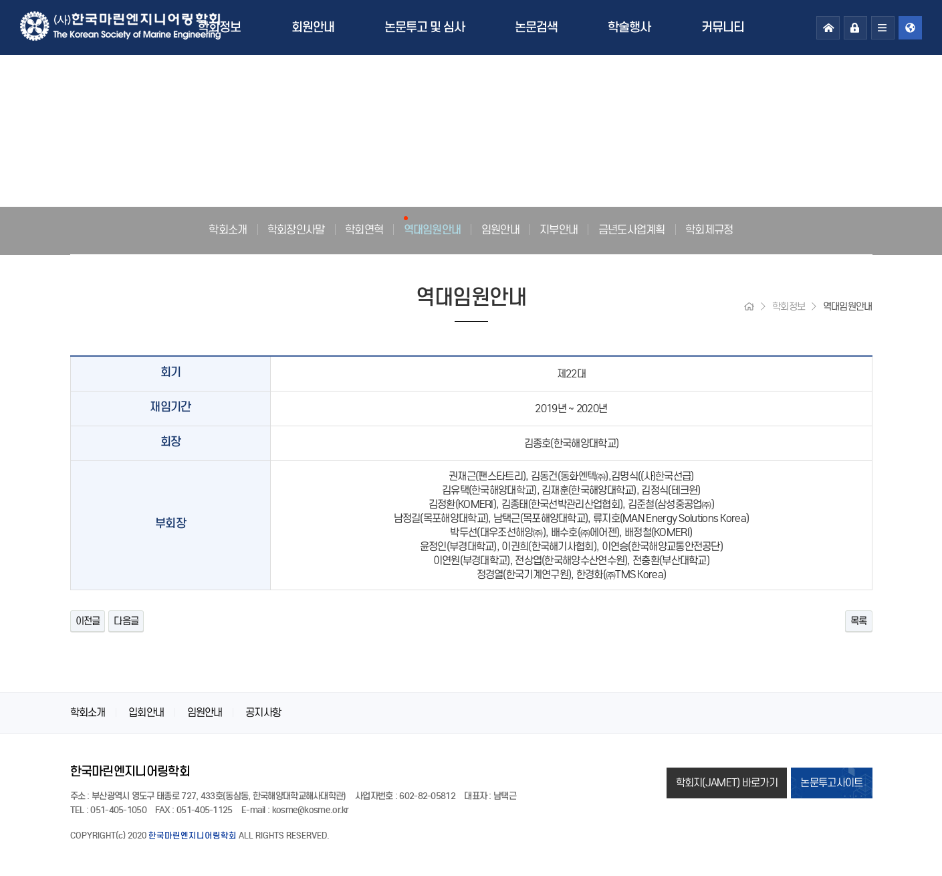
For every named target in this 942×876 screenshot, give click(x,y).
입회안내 (146, 712)
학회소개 (228, 229)
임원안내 (500, 229)
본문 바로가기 (0, 0)
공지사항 (263, 712)
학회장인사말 (296, 229)
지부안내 (559, 229)
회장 (170, 442)
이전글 (88, 621)
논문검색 (536, 27)
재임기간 (170, 407)
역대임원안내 (432, 229)
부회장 (170, 524)
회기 (170, 372)
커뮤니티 (722, 27)
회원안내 (312, 27)
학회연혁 (364, 229)
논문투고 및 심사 (424, 27)
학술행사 (629, 27)
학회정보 (219, 27)
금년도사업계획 (631, 229)
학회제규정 (709, 229)
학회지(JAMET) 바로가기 (727, 782)
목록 (858, 621)
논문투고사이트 (831, 782)
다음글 (126, 621)
